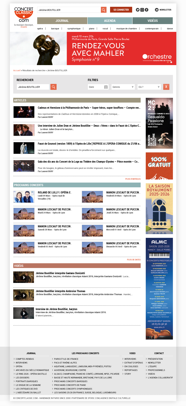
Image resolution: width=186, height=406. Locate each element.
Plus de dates (134, 259)
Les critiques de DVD (27, 388)
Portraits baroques (27, 381)
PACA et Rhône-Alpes (65, 362)
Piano (91, 28)
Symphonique (74, 28)
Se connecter (121, 9)
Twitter (138, 10)
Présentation (155, 359)
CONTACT (159, 353)
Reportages (131, 370)
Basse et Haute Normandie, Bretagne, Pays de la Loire (83, 377)
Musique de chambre (126, 28)
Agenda (110, 20)
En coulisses (131, 366)
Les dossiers (22, 377)
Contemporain (151, 28)
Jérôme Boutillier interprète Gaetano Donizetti (60, 273)
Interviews (21, 362)
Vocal (105, 28)
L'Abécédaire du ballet (28, 392)
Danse (170, 28)
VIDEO (132, 353)
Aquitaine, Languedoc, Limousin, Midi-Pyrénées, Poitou (82, 366)
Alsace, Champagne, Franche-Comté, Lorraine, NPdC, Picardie (86, 373)
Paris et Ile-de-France (66, 359)
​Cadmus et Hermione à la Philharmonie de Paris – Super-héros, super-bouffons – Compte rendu (89, 108)
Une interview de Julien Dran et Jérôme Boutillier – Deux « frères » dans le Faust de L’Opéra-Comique (92, 125)
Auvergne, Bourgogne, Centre (70, 370)
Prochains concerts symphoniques (73, 388)
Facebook (146, 10)
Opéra (40, 28)
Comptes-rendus (25, 359)
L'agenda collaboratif (160, 377)
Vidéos (153, 20)
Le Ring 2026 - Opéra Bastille (31, 373)
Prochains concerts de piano (70, 385)
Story (128, 373)
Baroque (55, 28)
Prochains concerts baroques (70, 381)
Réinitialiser (166, 87)
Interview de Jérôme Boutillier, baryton (56, 309)
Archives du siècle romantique (32, 370)
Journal (62, 20)
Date (91, 86)
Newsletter (165, 9)
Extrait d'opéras (134, 362)
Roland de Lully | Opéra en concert (61, 192)
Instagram (142, 10)
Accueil (16, 70)
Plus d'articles (133, 178)
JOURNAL (31, 353)
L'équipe (152, 366)
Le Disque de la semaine (28, 385)
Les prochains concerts (85, 353)
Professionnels (156, 370)
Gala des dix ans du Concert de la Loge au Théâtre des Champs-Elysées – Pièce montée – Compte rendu (94, 161)
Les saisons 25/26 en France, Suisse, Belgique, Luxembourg (85, 392)
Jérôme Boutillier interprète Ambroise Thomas (60, 291)
